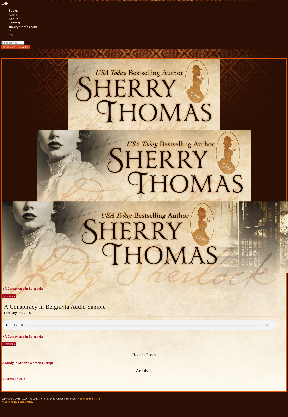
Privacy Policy (9, 401)
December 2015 (14, 379)
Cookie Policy (25, 401)
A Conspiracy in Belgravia (24, 289)
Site (98, 398)
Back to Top (85, 398)
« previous (9, 296)
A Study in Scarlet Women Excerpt (27, 363)
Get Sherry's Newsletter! (16, 47)
